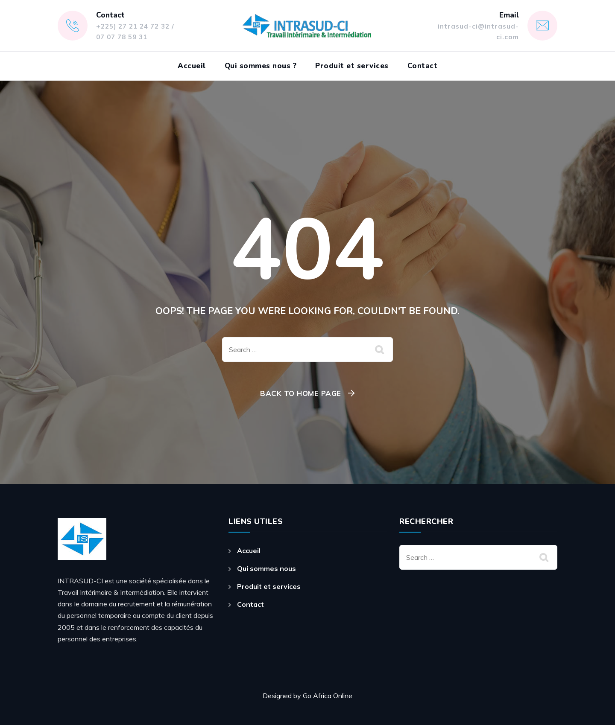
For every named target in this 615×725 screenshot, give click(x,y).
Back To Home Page (300, 393)
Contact (422, 66)
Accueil (192, 66)
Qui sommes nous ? (261, 66)
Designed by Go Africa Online (307, 695)
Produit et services (352, 66)
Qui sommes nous (266, 568)
